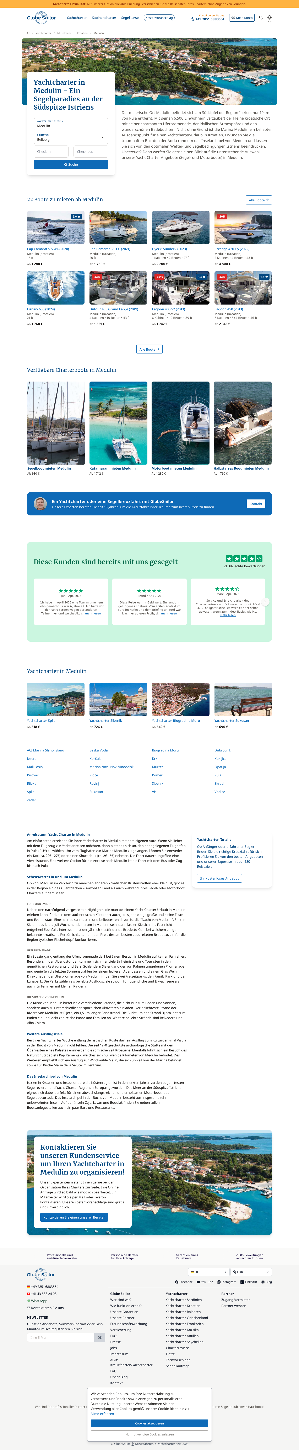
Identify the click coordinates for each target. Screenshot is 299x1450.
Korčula (95, 758)
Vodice (219, 791)
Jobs (113, 1348)
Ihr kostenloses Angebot (219, 878)
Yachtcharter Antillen (182, 1336)
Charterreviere (177, 1348)
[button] (76, 18)
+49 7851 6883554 (42, 1286)
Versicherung (120, 1330)
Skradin (220, 783)
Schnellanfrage (178, 1366)
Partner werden (233, 1305)
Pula (217, 775)
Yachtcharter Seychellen (184, 1342)
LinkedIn (248, 1282)
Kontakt (256, 504)
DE (209, 1272)
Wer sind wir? (120, 1299)
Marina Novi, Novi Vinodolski (112, 767)
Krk (154, 758)
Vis (154, 791)
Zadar (31, 800)
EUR (251, 1272)
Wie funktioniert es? (126, 1305)
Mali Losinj (35, 767)
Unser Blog (119, 1377)
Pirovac (33, 775)
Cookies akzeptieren (149, 1423)
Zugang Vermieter (235, 1299)
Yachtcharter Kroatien (183, 1305)
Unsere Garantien (124, 1311)
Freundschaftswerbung (128, 1324)
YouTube (205, 1282)
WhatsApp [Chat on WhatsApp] (37, 1300)
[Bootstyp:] (71, 138)
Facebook (183, 1282)
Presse (115, 1342)
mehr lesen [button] (93, 613)
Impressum (119, 1354)
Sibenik (157, 783)
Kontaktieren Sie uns (45, 1308)
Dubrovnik (222, 750)
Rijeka (31, 783)
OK (99, 1337)
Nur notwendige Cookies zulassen (149, 1434)
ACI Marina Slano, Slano (45, 750)
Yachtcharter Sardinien (184, 1299)
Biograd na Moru (165, 750)
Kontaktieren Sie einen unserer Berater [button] (74, 1217)
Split (30, 791)
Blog (266, 1282)
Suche (71, 164)
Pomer (157, 775)
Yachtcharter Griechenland (187, 1317)
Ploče (93, 775)
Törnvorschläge (178, 1360)
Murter (157, 767)
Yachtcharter (142, 1365)
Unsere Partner (122, 1317)
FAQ (113, 1336)
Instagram (226, 1282)
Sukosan (96, 791)
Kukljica (220, 758)
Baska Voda (98, 750)
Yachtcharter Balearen (183, 1311)
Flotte (170, 1354)
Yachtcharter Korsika (182, 1330)
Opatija (220, 767)
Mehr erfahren (102, 1413)
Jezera (32, 758)
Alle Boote (259, 200)
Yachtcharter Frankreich (185, 1324)
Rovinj (94, 783)
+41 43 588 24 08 (41, 1293)
